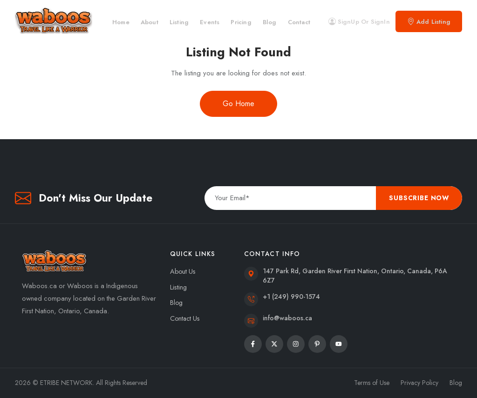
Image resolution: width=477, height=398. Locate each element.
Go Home (238, 103)
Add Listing (428, 21)
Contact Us (185, 318)
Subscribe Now (419, 197)
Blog (270, 22)
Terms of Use (371, 382)
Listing (179, 22)
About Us (183, 271)
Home (120, 22)
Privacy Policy (419, 382)
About (149, 22)
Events (209, 22)
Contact (299, 22)
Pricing (241, 22)
